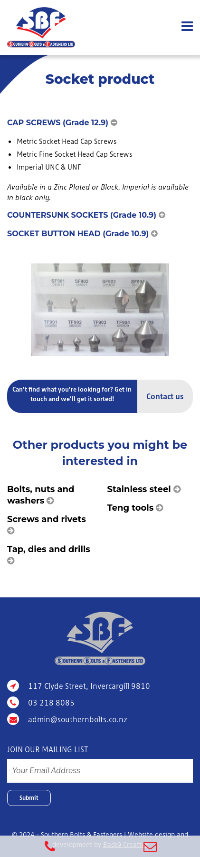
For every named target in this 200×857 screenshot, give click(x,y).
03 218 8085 (41, 702)
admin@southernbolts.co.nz (67, 719)
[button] (100, 123)
